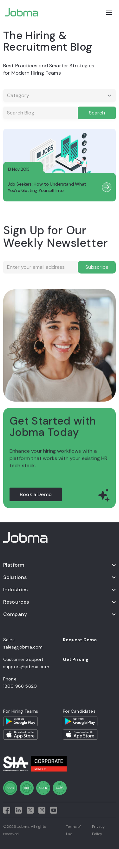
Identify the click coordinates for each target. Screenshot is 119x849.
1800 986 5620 (20, 686)
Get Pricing (76, 659)
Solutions (15, 577)
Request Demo (80, 640)
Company (15, 614)
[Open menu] (109, 12)
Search (97, 112)
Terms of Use (73, 830)
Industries (15, 589)
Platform (13, 565)
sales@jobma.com (23, 647)
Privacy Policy (98, 830)
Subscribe (97, 267)
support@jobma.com (26, 666)
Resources (16, 602)
